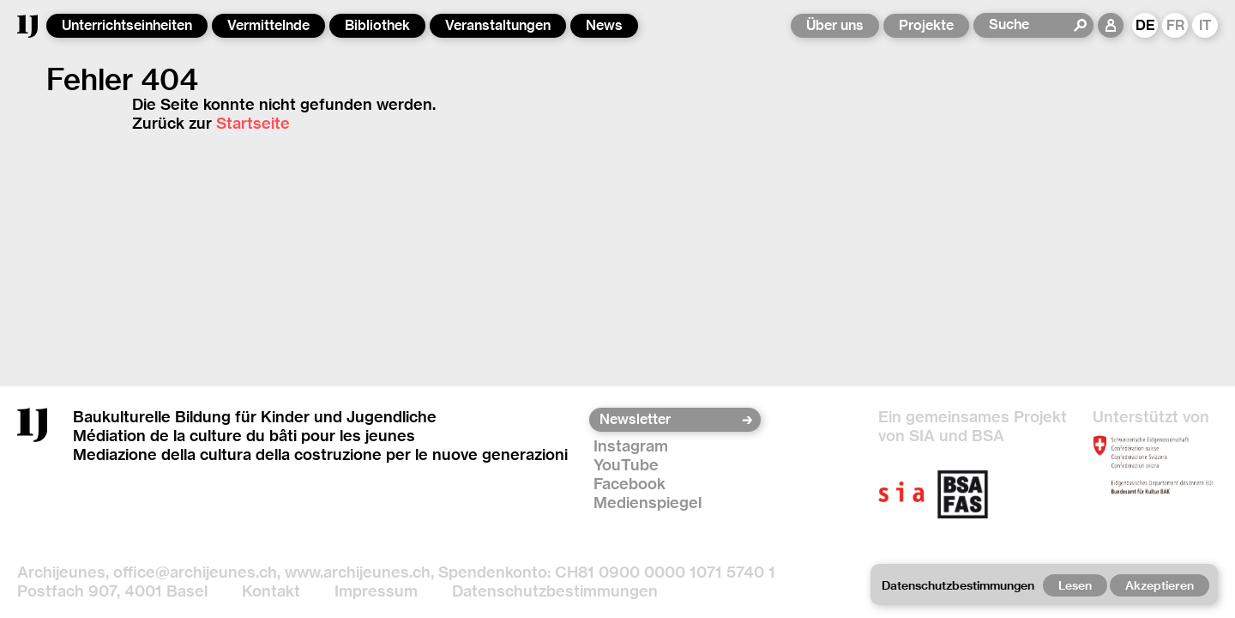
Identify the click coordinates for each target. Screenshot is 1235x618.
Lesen (1075, 585)
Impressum (376, 591)
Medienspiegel (647, 502)
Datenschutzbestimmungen (555, 591)
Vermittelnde (268, 25)
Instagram (630, 446)
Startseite (253, 123)
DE (1145, 25)
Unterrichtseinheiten (127, 25)
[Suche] (1030, 25)
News (604, 25)
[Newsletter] (669, 419)
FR (1175, 25)
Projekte (926, 25)
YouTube (626, 465)
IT (1205, 25)
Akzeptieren (1159, 585)
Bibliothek (377, 25)
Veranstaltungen (498, 25)
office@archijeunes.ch (195, 572)
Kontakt (271, 591)
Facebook (629, 484)
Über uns (835, 25)
